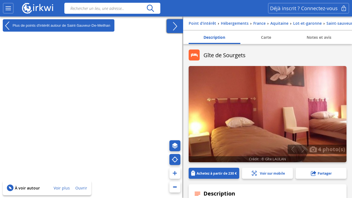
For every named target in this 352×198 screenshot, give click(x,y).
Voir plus (62, 188)
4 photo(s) (327, 149)
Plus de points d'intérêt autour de (56, 25)
